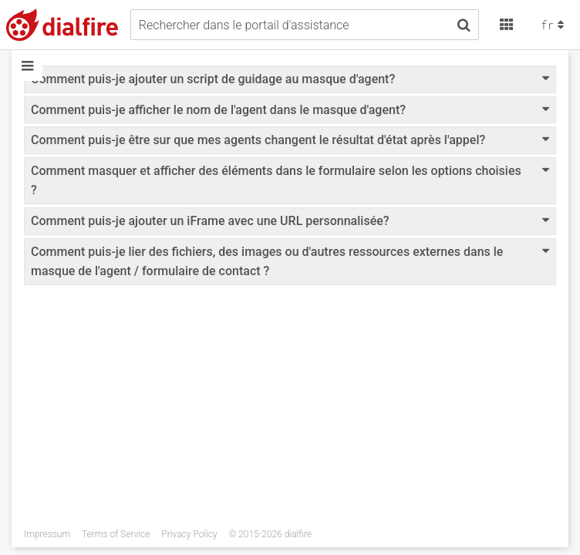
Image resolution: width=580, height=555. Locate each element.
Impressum (47, 534)
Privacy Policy (189, 534)
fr (554, 25)
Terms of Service (116, 534)
